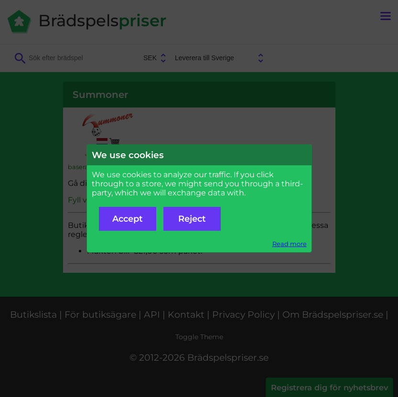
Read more (289, 243)
